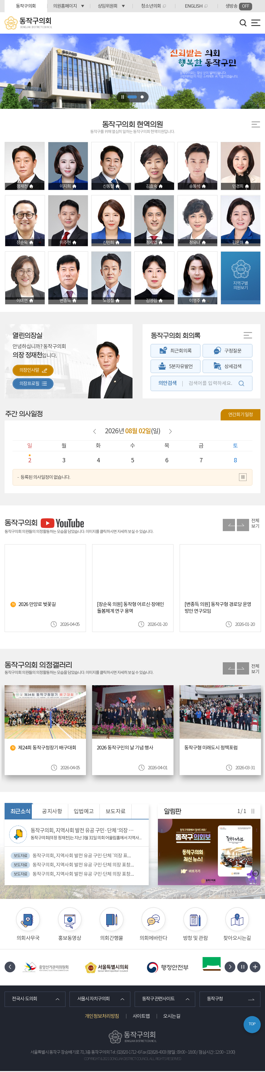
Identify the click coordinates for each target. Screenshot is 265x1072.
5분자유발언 (181, 366)
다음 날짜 (170, 431)
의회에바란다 (153, 938)
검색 (241, 383)
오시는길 (171, 1017)
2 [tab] (142, 96)
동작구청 (216, 999)
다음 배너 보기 (230, 967)
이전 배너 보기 (10, 967)
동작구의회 (26, 6)
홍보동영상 (69, 938)
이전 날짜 (94, 431)
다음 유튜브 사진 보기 (243, 525)
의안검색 (167, 383)
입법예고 (84, 811)
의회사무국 (28, 938)
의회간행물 (111, 938)
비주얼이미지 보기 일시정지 (123, 97)
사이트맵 (141, 1017)
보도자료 (116, 811)
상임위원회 (108, 6)
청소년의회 (151, 6)
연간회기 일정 (240, 414)
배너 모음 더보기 (255, 967)
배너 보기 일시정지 (242, 967)
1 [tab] (132, 96)
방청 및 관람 (195, 938)
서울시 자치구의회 (95, 999)
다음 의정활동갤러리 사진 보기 (243, 668)
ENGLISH (194, 6)
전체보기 (255, 523)
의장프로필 (30, 384)
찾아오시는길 (237, 938)
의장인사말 (30, 370)
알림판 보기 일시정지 (252, 811)
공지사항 (52, 811)
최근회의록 (181, 351)
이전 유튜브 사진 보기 (229, 525)
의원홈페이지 (65, 6)
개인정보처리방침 (102, 1017)
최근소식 (20, 811)
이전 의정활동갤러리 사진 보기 (229, 668)
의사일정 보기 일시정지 (243, 477)
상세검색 (232, 366)
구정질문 (232, 351)
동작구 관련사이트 (160, 999)
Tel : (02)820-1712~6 (125, 1053)
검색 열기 (243, 23)
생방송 (239, 6)
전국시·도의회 (26, 999)
